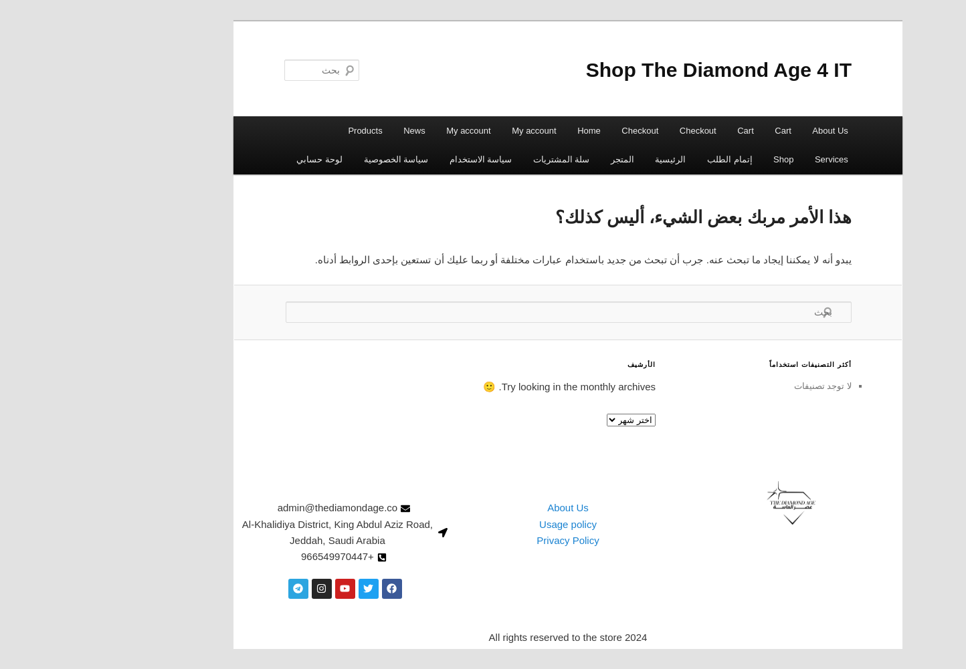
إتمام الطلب (645, 159)
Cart (698, 131)
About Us (745, 131)
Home (504, 131)
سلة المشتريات (476, 159)
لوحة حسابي (234, 159)
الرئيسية (585, 159)
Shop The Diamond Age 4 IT (634, 70)
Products (280, 131)
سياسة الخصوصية (311, 159)
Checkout (613, 131)
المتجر (537, 159)
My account (449, 131)
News (329, 131)
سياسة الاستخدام (396, 159)
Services (746, 159)
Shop (698, 159)
